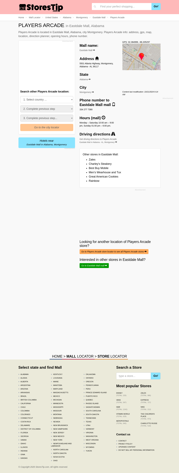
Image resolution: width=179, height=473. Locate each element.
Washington (90, 436)
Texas (87, 422)
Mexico (55, 396)
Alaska (22, 378)
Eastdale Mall (87, 50)
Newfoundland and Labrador (61, 445)
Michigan (56, 400)
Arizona (23, 389)
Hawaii (22, 440)
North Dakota (59, 453)
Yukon (88, 451)
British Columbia (27, 400)
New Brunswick (59, 425)
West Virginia (91, 440)
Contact (121, 441)
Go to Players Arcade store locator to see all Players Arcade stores (114, 251)
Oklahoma (89, 374)
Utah (87, 425)
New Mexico (57, 436)
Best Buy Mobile (98, 168)
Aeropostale (122, 422)
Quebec (88, 400)
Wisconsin (90, 443)
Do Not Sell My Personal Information (135, 450)
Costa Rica (24, 422)
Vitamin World (123, 415)
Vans (121, 401)
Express (146, 401)
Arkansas (24, 392)
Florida (23, 433)
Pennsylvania (91, 385)
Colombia (24, 411)
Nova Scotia (58, 457)
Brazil (22, 396)
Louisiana (56, 378)
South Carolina (92, 411)
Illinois (23, 447)
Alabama (23, 374)
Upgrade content (125, 447)
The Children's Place (148, 416)
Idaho (22, 443)
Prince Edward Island (95, 392)
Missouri (56, 411)
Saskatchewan (92, 407)
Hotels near (47, 142)
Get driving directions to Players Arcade (98, 140)
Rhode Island (91, 403)
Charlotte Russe (149, 424)
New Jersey (57, 433)
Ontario (89, 378)
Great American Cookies (103, 176)
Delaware (24, 425)
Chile (22, 407)
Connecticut (25, 418)
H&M (121, 408)
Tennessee (90, 418)
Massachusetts (59, 392)
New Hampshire (59, 429)
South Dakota (91, 414)
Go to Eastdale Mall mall (94, 265)
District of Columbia (29, 429)
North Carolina (59, 450)
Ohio (54, 460)
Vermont (89, 429)
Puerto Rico (91, 396)
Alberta (23, 381)
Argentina (24, 385)
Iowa (21, 454)
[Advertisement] (47, 64)
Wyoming (89, 447)
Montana (56, 414)
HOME (57, 356)
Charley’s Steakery (100, 163)
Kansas (23, 458)
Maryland (57, 389)
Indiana (23, 451)
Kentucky (56, 374)
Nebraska (56, 418)
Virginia (88, 433)
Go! (156, 6)
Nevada (55, 422)
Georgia (23, 436)
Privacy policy (124, 444)
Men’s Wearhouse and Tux (105, 172)
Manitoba (56, 385)
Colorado (24, 414)
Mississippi (57, 407)
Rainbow (94, 180)
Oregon (88, 381)
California (24, 403)
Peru (87, 389)
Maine (55, 381)
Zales (92, 159)
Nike (146, 408)
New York (56, 440)
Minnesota (57, 403)
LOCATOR (80, 356)
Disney (121, 394)
